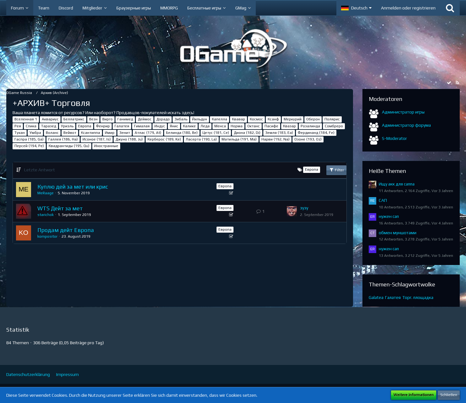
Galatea (376, 297)
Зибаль (180, 119)
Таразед (48, 126)
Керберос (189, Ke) (164, 139)
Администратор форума (406, 125)
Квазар (289, 126)
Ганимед (125, 119)
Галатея (122, 126)
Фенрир (103, 126)
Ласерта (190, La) (201, 139)
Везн (93, 119)
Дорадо (163, 119)
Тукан (19, 132)
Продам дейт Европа (65, 230)
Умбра (35, 132)
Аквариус (50, 119)
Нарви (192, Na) (275, 139)
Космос (256, 119)
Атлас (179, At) (148, 132)
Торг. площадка (417, 297)
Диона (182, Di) (247, 132)
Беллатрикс (73, 119)
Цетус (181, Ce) (215, 132)
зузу (304, 207)
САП (383, 200)
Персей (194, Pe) (29, 146)
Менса (220, 126)
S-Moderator (394, 138)
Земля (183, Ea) (279, 132)
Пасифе (271, 126)
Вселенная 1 (25, 119)
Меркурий (293, 119)
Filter (336, 169)
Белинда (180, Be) (182, 132)
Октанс (253, 126)
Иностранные (106, 146)
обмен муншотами (397, 232)
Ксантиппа (90, 132)
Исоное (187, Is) (97, 139)
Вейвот (69, 132)
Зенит (124, 132)
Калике (189, 126)
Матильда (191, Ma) (239, 139)
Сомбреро (334, 126)
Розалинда (310, 126)
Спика (31, 126)
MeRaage (45, 193)
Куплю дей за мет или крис (72, 186)
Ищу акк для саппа (397, 183)
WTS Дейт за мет (60, 208)
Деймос (145, 119)
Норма (237, 126)
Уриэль (67, 126)
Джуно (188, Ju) (129, 139)
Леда (205, 126)
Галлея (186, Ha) (63, 139)
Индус (159, 126)
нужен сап (389, 216)
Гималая (142, 126)
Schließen (448, 395)
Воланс (52, 132)
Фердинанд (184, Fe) (316, 132)
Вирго (107, 119)
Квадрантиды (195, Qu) (69, 146)
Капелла (219, 119)
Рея (17, 126)
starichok (45, 215)
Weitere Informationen (414, 395)
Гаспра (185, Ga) (29, 139)
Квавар (238, 119)
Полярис (332, 119)
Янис (174, 126)
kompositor (47, 236)
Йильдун (199, 119)
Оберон (313, 119)
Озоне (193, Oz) (308, 139)
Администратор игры (403, 111)
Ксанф (273, 119)
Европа (84, 126)
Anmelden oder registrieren (408, 7)
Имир (110, 132)
